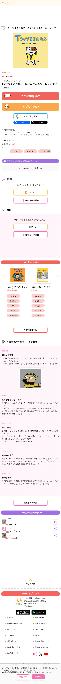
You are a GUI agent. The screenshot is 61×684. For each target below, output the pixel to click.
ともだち (38, 315)
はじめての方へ (12, 635)
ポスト (41, 122)
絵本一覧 (10, 617)
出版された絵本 (41, 623)
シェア (23, 122)
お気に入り (39, 629)
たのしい (30, 151)
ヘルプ (37, 635)
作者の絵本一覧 (30, 330)
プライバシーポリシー (15, 670)
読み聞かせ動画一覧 (14, 623)
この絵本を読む (22, 96)
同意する (38, 677)
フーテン (5, 88)
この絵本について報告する (31, 168)
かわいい (16, 151)
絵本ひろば (30, 3)
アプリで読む (21, 107)
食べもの (38, 310)
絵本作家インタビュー (15, 653)
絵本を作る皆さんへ (43, 647)
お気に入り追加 (26, 116)
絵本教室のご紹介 (13, 647)
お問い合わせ (12, 641)
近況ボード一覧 (30, 502)
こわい (13, 306)
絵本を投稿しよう (42, 641)
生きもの (13, 315)
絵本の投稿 (39, 617)
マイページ (11, 629)
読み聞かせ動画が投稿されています (20, 161)
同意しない (22, 677)
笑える (13, 310)
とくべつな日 (45, 151)
